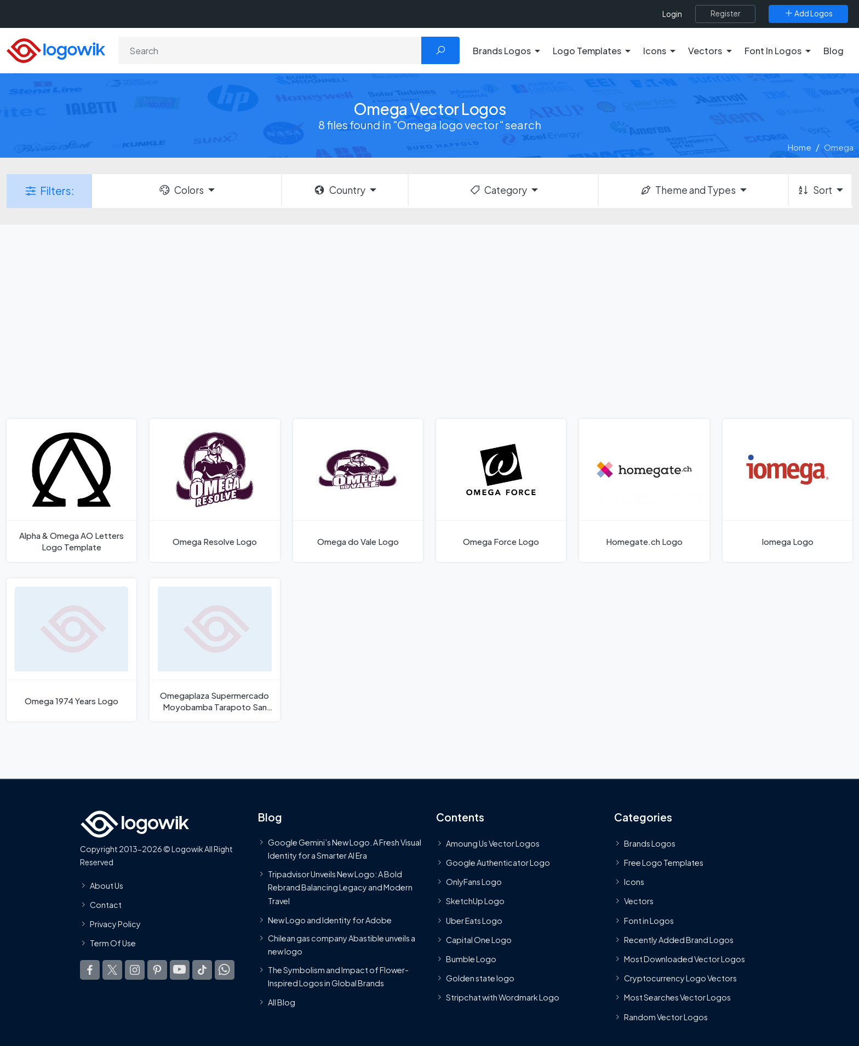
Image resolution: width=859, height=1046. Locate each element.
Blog (833, 50)
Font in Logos (649, 921)
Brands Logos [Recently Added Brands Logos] (649, 843)
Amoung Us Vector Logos (493, 843)
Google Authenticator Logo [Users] (498, 862)
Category (498, 190)
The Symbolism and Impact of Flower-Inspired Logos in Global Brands (338, 976)
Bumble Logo (471, 959)
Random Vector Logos (666, 1017)
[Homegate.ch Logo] (644, 490)
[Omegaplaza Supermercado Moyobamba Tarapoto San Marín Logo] (214, 649)
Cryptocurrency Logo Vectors (680, 978)
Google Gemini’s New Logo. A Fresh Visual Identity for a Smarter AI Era (344, 848)
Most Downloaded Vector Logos (684, 959)
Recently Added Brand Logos (679, 940)
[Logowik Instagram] (135, 970)
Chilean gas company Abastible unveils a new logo (341, 944)
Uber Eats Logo (474, 921)
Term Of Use (113, 943)
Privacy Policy (115, 924)
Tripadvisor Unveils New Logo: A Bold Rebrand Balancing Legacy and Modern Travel (340, 887)
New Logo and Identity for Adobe (330, 920)
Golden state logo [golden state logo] (480, 978)
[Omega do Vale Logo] (358, 490)
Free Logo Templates (663, 862)
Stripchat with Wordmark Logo (502, 998)
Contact (106, 905)
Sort (814, 190)
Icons (634, 882)
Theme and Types (688, 190)
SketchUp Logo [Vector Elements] (475, 901)
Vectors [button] (705, 50)
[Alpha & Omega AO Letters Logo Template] (71, 490)
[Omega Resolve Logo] (214, 490)
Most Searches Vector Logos (677, 998)
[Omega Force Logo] (501, 490)
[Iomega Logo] (787, 490)
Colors (180, 190)
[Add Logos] (808, 13)
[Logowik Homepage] (56, 49)
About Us (106, 885)
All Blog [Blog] (281, 1002)
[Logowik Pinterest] (157, 970)
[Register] (725, 13)
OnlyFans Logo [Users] (474, 882)
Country (339, 190)
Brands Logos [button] (502, 50)
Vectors (639, 901)
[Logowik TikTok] (202, 970)
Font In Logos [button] (773, 50)
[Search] (270, 50)
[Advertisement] (429, 320)
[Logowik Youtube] (180, 970)
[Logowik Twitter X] (112, 970)
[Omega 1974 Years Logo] (71, 649)
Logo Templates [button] (587, 50)
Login (672, 14)
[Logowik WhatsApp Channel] (224, 970)
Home (799, 147)
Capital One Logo (479, 940)
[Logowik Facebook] (90, 970)
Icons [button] (654, 50)
